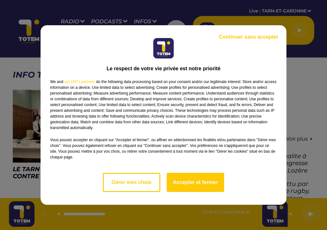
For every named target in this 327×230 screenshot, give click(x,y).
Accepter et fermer (195, 182)
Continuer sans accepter (248, 37)
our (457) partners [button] (79, 82)
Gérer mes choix (131, 182)
